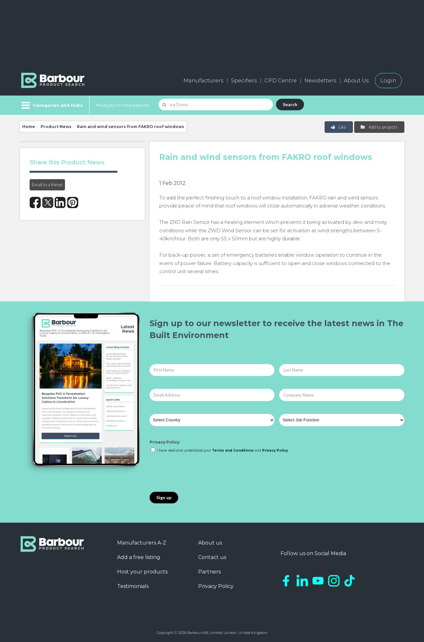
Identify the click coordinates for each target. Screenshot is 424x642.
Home (28, 126)
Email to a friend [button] (47, 184)
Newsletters (320, 81)
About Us (356, 81)
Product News (56, 126)
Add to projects (379, 127)
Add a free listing (138, 557)
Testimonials (133, 586)
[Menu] (51, 105)
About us (210, 543)
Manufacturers (203, 81)
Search (290, 104)
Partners (209, 572)
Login (388, 81)
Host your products (142, 572)
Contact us (212, 557)
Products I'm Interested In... (124, 105)
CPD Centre (280, 81)
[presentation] (198, 472)
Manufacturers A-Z (141, 543)
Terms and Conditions (233, 450)
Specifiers (244, 81)
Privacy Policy (165, 442)
